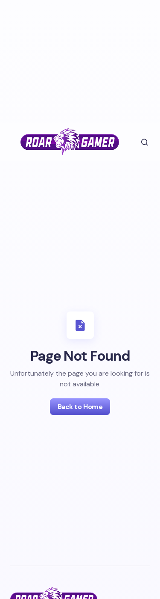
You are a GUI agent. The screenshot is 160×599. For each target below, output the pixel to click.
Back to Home (80, 406)
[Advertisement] (71, 60)
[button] (139, 142)
